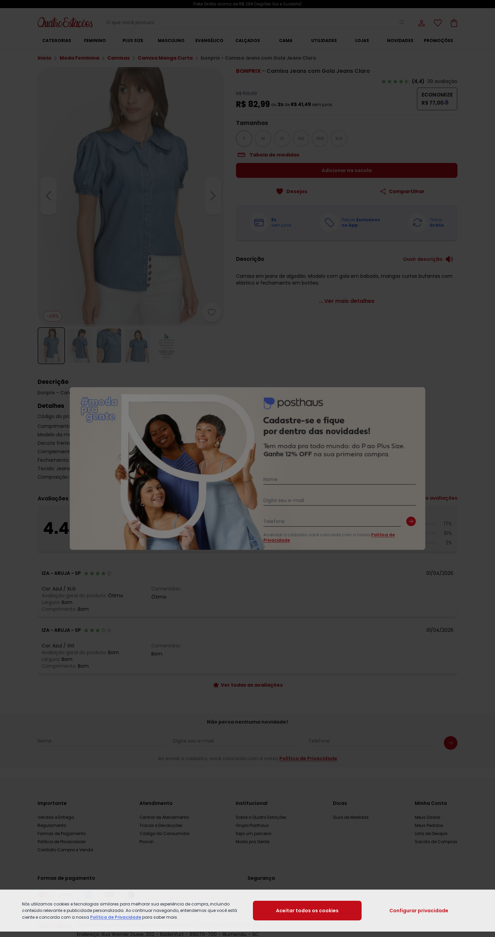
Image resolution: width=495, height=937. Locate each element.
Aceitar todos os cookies (307, 910)
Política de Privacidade (115, 917)
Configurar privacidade (418, 910)
